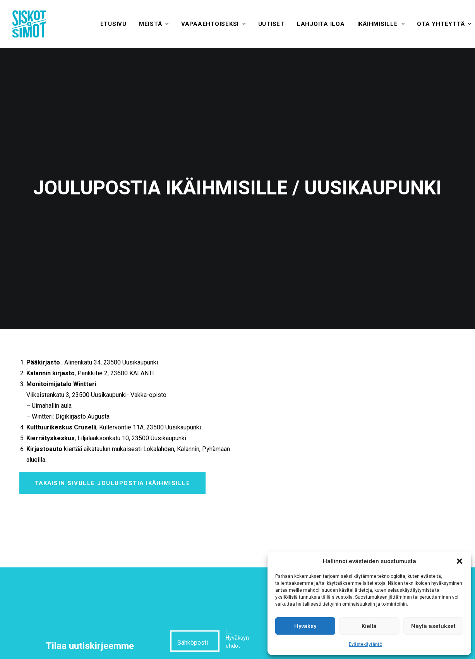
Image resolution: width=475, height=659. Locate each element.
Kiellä (369, 626)
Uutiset (271, 23)
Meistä (154, 23)
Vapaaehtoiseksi (213, 23)
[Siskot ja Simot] (29, 23)
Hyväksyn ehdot (237, 601)
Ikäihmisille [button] (381, 23)
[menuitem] (113, 24)
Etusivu (113, 23)
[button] (459, 561)
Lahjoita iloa (321, 23)
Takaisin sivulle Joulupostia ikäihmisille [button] (112, 442)
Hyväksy (305, 626)
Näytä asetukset (433, 626)
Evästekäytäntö (365, 644)
